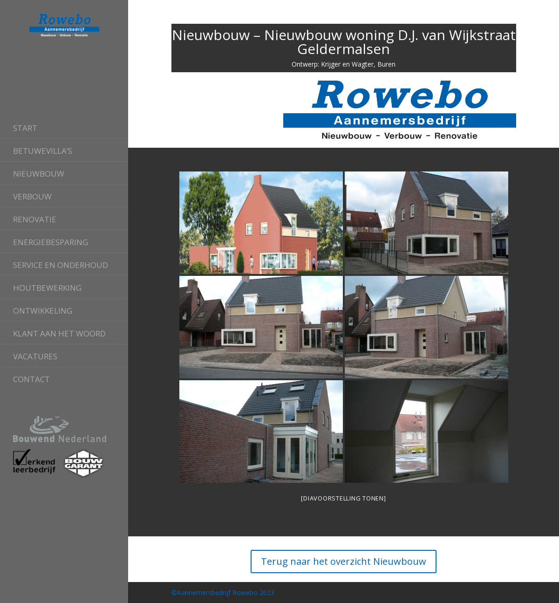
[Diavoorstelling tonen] (343, 498)
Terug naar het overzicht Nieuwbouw (343, 561)
